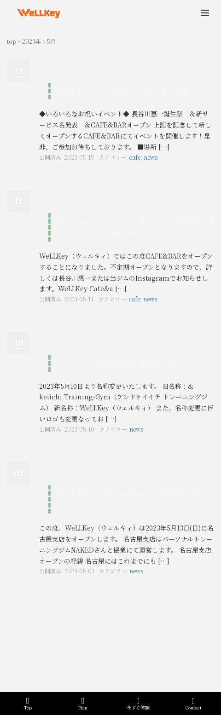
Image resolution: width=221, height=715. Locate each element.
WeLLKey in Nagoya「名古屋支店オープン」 (135, 499)
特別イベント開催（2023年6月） (124, 91)
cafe (134, 157)
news (150, 157)
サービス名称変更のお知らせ (114, 363)
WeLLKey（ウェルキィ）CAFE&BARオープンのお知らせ (135, 227)
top (11, 41)
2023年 (31, 41)
